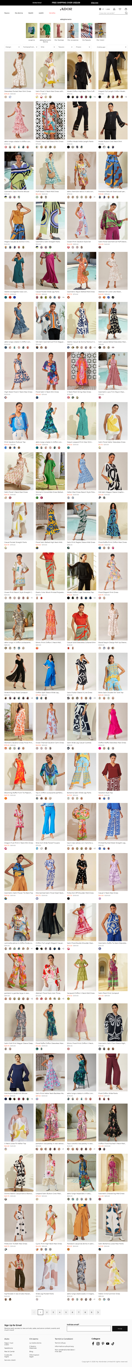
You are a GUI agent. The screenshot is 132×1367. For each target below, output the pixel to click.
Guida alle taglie (8, 1356)
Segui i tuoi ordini (8, 1344)
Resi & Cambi (9, 1351)
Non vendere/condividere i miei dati (65, 1350)
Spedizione (8, 1348)
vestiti (41, 13)
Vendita (52, 13)
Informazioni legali (34, 1356)
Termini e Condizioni (64, 1339)
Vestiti (30, 13)
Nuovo (6, 13)
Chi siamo (33, 1339)
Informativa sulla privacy (64, 1346)
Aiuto (6, 1339)
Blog (31, 1351)
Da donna (19, 13)
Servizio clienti (10, 1360)
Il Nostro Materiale (33, 1347)
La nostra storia (35, 1343)
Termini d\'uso (60, 1343)
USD (108, 9)
